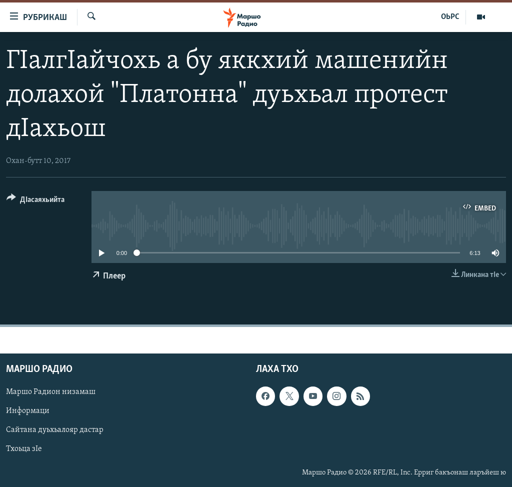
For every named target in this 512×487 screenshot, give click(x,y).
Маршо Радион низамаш (51, 392)
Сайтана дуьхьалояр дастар (55, 430)
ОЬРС (450, 17)
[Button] (35, 201)
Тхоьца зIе (24, 449)
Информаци (28, 411)
